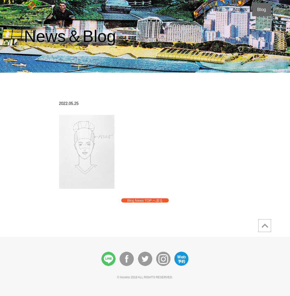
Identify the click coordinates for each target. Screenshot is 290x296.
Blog (261, 9)
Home (75, 9)
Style (187, 9)
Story (167, 9)
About (97, 9)
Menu (118, 9)
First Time (212, 9)
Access (239, 9)
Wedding (143, 9)
